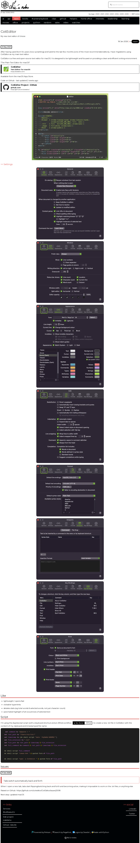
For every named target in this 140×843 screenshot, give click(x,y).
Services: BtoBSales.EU (9, 810)
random (47, 23)
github (63, 19)
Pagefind (67, 832)
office (15, 23)
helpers (73, 19)
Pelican (47, 832)
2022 (107, 14)
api (9, 19)
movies (5, 23)
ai (3, 19)
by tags (91, 14)
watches (76, 23)
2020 (97, 14)
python (36, 23)
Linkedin (132, 809)
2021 (102, 14)
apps (16, 19)
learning (125, 19)
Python (105, 832)
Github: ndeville (9, 825)
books (25, 19)
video (65, 23)
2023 (112, 14)
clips (54, 19)
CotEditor (8, 31)
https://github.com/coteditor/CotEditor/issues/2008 (38, 791)
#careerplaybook (40, 19)
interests (100, 19)
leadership (113, 19)
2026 (127, 14)
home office (86, 19)
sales (57, 23)
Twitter (132, 814)
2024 (117, 14)
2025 (122, 14)
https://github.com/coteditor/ (20, 89)
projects (25, 23)
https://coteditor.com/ (18, 71)
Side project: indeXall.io (8, 818)
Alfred (88, 723)
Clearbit (86, 832)
